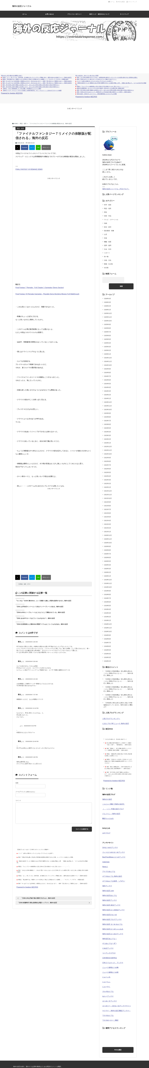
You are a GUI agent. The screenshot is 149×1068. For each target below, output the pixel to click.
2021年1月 (107, 525)
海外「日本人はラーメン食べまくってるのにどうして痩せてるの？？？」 (97, 79)
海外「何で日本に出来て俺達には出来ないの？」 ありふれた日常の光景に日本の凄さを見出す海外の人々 (30, 85)
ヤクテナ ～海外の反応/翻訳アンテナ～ (116, 1004)
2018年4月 (107, 647)
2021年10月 (108, 492)
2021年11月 (108, 488)
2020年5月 (107, 555)
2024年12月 (108, 351)
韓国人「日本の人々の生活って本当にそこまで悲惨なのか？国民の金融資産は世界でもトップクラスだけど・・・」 (118, 754)
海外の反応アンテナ (109, 894)
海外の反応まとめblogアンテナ (113, 903)
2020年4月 (107, 558)
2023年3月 (107, 429)
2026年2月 (107, 299)
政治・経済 (107, 227)
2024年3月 (107, 384)
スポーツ (107, 253)
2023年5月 (107, 421)
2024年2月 (107, 388)
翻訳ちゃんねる (108, 812)
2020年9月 (107, 540)
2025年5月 (107, 333)
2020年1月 (107, 569)
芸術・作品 (107, 216)
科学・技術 (107, 205)
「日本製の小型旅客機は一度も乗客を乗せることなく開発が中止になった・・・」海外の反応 (118, 667)
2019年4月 (107, 603)
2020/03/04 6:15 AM (31, 679)
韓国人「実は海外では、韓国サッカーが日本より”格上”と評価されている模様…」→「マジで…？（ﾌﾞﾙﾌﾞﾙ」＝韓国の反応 (35, 79)
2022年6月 (107, 462)
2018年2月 (107, 654)
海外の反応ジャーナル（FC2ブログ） (115, 189)
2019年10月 (108, 580)
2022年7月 (107, 458)
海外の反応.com (108, 884)
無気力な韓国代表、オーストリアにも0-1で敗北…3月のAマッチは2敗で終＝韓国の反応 (100, 88)
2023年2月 (107, 433)
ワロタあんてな (108, 1009)
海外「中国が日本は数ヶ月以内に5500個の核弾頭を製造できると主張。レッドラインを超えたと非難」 (46, 857)
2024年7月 (107, 370)
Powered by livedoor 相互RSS (12, 93)
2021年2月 (107, 521)
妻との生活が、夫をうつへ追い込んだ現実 (87, 75)
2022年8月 (107, 455)
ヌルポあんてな (108, 985)
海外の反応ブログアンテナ (112, 913)
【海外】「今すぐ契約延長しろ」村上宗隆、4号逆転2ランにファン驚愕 (21, 88)
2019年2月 (107, 610)
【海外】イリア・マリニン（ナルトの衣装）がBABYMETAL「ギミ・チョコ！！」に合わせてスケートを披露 (31, 90)
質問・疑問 (107, 245)
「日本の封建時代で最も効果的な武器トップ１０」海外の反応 (36, 903)
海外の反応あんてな (109, 889)
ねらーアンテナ (108, 990)
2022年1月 (107, 481)
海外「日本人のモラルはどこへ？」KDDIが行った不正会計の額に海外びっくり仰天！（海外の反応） (104, 92)
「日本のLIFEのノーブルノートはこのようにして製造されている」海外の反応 (40, 612)
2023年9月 (107, 407)
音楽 (105, 238)
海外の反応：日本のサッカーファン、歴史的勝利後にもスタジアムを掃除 (97, 94)
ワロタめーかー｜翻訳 (110, 1014)
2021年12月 (108, 484)
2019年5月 (107, 599)
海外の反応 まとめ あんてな (112, 918)
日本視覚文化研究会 (109, 951)
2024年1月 (107, 392)
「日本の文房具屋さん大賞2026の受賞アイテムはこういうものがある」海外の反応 (41, 624)
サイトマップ (131, 1)
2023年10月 (108, 403)
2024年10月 (108, 359)
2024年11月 (108, 355)
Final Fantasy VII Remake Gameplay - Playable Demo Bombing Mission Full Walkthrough (47, 294)
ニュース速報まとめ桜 (110, 966)
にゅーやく (106, 980)
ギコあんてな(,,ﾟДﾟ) (109, 937)
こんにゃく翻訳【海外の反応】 (113, 798)
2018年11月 (108, 621)
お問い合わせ (49, 14)
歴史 (105, 212)
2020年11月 (108, 532)
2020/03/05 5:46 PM (31, 757)
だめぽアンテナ (108, 942)
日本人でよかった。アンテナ (112, 956)
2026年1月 (107, 303)
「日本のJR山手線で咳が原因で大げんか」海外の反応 (36, 898)
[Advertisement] (74, 56)
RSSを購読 (121, 1)
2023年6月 (107, 418)
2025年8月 (107, 322)
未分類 (106, 267)
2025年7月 (107, 325)
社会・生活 (107, 249)
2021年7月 (107, 503)
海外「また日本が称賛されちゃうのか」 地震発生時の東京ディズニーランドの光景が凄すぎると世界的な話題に (107, 77)
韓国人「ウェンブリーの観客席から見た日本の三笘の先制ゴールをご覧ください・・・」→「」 (103, 86)
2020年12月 (108, 529)
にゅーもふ (106, 975)
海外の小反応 (107, 793)
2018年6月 (107, 640)
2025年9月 (107, 318)
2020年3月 (107, 562)
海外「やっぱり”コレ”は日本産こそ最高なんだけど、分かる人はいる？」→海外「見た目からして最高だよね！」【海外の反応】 (37, 81)
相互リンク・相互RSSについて (99, 14)
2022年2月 (107, 477)
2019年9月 (107, 584)
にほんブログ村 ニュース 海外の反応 (115, 717)
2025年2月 (107, 344)
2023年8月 (107, 410)
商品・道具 (23, 584)
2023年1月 (107, 436)
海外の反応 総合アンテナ (111, 899)
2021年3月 (107, 518)
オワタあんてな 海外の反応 (112, 870)
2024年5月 (107, 377)
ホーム (111, 1)
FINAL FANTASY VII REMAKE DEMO (29, 169)
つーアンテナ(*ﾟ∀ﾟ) (108, 947)
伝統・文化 (107, 260)
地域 (105, 223)
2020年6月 (107, 551)
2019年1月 (107, 614)
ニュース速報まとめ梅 (110, 961)
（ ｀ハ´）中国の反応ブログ (113, 802)
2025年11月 (108, 310)
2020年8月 (107, 543)
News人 (105, 860)
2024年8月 (107, 366)
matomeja (105, 855)
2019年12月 (108, 573)
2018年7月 (107, 636)
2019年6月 (107, 595)
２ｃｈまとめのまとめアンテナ (113, 846)
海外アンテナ (107, 879)
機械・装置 (107, 242)
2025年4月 (107, 336)
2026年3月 (107, 296)
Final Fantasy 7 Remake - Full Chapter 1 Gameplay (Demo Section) (39, 287)
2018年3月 (107, 651)
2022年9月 (107, 451)
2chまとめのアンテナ (110, 841)
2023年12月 (108, 396)
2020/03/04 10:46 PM (31, 741)
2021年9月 (107, 495)
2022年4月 (107, 470)
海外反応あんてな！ (109, 932)
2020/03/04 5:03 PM (30, 726)
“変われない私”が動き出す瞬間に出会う (11, 75)
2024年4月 (107, 381)
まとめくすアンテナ (109, 995)
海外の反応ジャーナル (25, 5)
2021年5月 (107, 510)
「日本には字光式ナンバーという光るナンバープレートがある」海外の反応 (39, 606)
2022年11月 (108, 444)
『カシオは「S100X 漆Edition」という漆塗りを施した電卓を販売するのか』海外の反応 (43, 600)
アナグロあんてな (108, 865)
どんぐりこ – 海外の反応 (111, 807)
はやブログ (106, 826)
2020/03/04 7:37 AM (31, 694)
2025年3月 (107, 340)
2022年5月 (107, 466)
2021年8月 (107, 499)
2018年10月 (108, 625)
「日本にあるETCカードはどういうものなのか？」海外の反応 (35, 618)
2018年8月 (107, 632)
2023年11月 (108, 399)
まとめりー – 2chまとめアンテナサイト (116, 999)
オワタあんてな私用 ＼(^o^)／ (113, 875)
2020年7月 (107, 547)
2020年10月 (108, 536)
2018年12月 (108, 617)
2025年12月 (108, 307)
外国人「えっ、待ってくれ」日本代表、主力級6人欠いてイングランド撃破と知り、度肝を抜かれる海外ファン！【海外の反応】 (37, 77)
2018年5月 (107, 643)
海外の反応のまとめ (109, 908)
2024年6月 (107, 373)
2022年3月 (107, 473)
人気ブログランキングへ (111, 712)
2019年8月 (107, 588)
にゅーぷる (106, 971)
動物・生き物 (108, 264)
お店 (105, 234)
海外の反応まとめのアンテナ (112, 927)
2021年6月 (107, 507)
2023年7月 (107, 414)
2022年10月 (108, 447)
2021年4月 (107, 514)
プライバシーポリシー (74, 14)
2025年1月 (107, 347)
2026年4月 (107, 292)
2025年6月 (107, 329)
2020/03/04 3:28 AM (31, 642)
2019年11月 (108, 577)
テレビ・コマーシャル (111, 219)
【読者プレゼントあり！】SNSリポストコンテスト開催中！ (33, 849)
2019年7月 (107, 592)
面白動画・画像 (109, 230)
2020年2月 (107, 566)
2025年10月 (108, 314)
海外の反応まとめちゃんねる (112, 923)
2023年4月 (107, 425)
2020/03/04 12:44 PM (31, 708)
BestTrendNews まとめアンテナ (113, 851)
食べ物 (106, 256)
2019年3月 (107, 606)
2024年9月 (107, 362)
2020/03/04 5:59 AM (31, 661)
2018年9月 (107, 629)
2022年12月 (108, 440)
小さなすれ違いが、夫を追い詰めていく (116, 733)
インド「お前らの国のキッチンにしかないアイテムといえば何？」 (95, 81)
